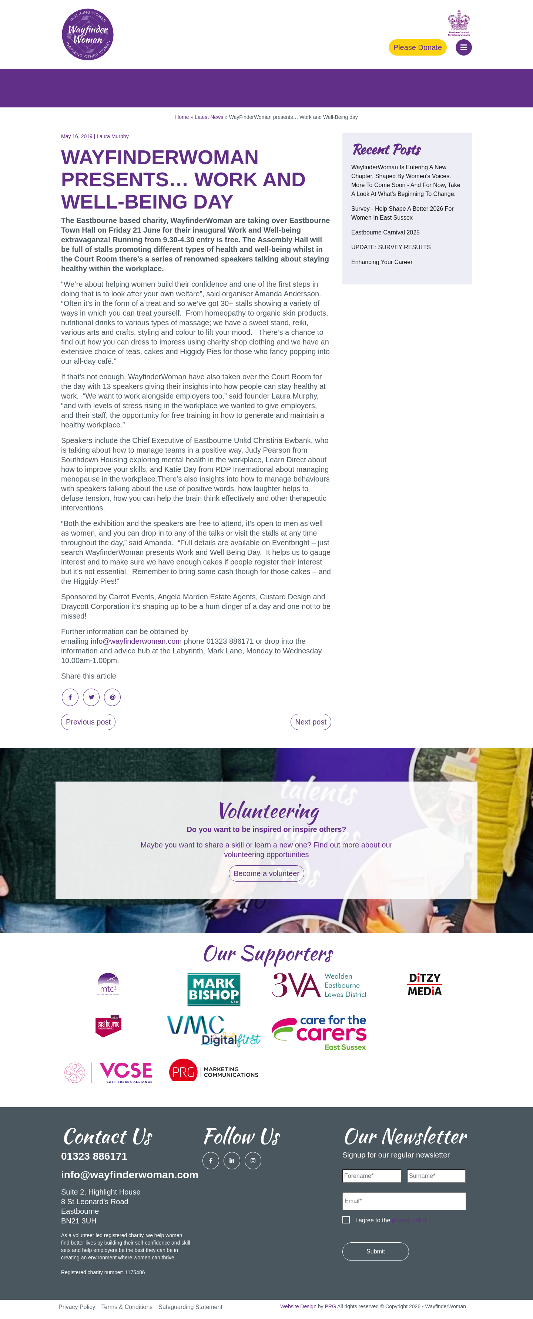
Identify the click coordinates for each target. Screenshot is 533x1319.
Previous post (88, 722)
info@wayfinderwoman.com (136, 641)
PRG (330, 1306)
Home (182, 117)
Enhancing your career (381, 262)
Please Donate (417, 47)
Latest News (209, 117)
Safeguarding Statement (190, 1307)
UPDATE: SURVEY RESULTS (391, 247)
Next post (310, 722)
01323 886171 (94, 1156)
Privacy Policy (76, 1307)
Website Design (298, 1306)
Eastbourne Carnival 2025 (385, 232)
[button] (464, 47)
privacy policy (409, 1220)
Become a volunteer (266, 873)
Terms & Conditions (127, 1307)
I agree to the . (392, 1220)
